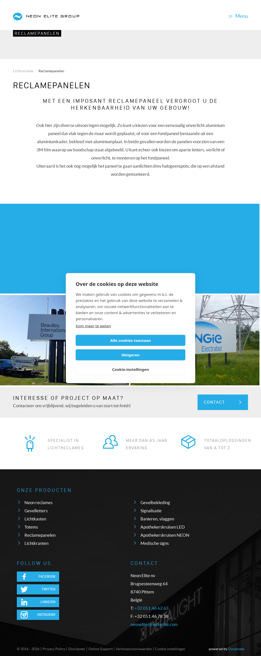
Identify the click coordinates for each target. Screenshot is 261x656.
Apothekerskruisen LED (162, 526)
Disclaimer (76, 649)
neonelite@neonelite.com (154, 624)
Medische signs (154, 543)
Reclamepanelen (37, 33)
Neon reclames (38, 502)
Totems (31, 526)
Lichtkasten (35, 518)
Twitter (48, 589)
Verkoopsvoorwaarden (134, 649)
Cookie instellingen (170, 649)
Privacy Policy (54, 649)
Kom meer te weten (93, 333)
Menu (238, 16)
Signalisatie (151, 510)
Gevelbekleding (155, 502)
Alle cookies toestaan (102, 347)
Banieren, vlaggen (157, 518)
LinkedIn (48, 602)
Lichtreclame (23, 71)
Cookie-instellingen (130, 362)
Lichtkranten (36, 543)
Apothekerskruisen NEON (164, 535)
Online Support (100, 649)
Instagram (46, 615)
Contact (214, 402)
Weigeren (159, 347)
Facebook (46, 576)
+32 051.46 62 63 (151, 608)
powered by (226, 649)
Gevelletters (36, 510)
